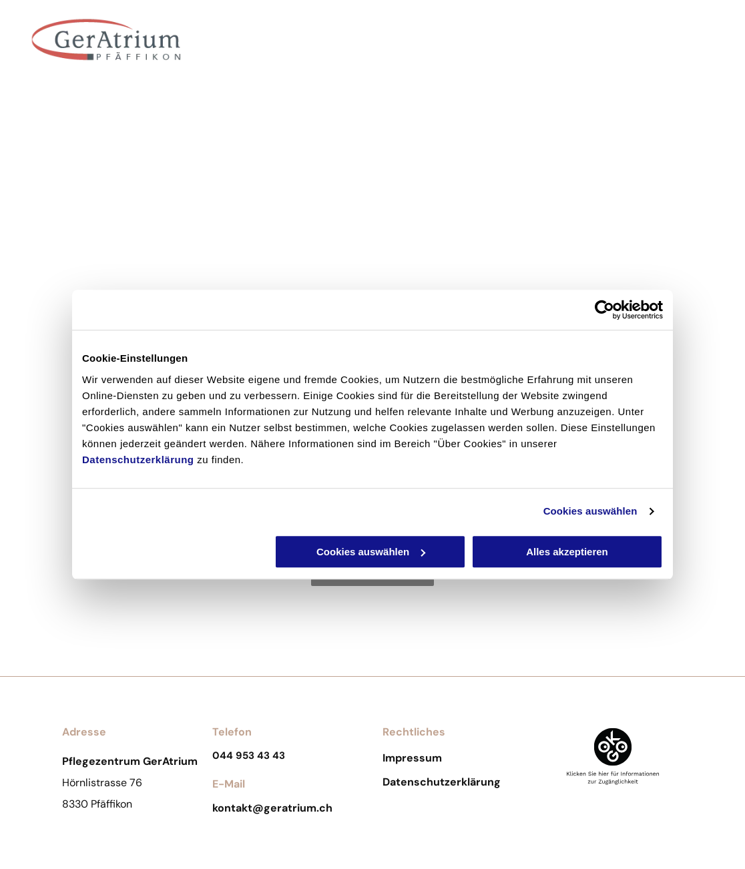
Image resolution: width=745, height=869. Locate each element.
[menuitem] (262, 48)
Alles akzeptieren (567, 551)
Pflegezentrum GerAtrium (107, 84)
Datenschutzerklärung (138, 459)
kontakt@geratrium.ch (272, 808)
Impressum (412, 758)
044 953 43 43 (248, 755)
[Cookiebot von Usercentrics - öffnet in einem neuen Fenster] (604, 310)
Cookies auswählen (590, 511)
